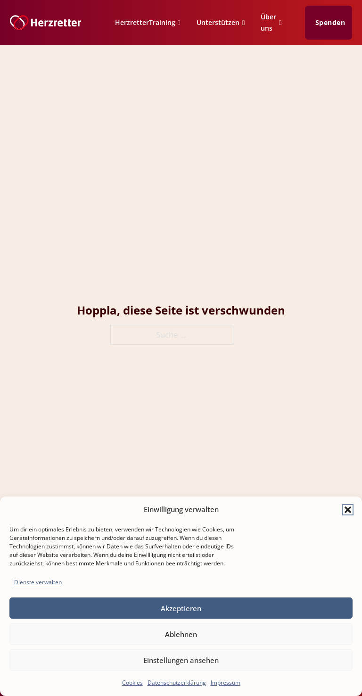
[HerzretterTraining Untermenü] (182, 24)
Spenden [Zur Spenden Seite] (330, 22)
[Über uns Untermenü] (283, 24)
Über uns (268, 22)
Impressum (225, 683)
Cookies (132, 683)
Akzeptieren (181, 608)
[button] (348, 509)
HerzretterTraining (145, 22)
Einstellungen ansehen (181, 660)
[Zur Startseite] (45, 22)
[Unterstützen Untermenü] (246, 24)
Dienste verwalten (38, 582)
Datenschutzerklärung (177, 683)
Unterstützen (218, 22)
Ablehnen (181, 634)
